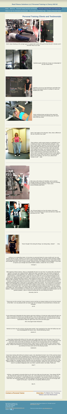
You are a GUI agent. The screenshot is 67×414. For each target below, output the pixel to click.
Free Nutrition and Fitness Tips (37, 11)
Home (6, 8)
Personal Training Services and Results (26, 8)
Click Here (40, 393)
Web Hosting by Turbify (35, 404)
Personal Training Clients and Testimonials (49, 8)
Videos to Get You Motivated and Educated (16, 11)
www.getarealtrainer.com (47, 408)
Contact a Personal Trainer (54, 11)
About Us (12, 8)
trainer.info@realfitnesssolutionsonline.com (15, 408)
